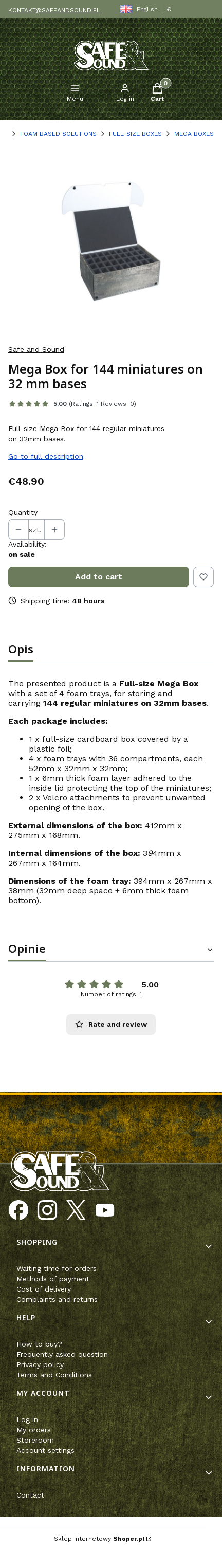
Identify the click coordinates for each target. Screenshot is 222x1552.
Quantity (23, 512)
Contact (30, 1495)
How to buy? (39, 1344)
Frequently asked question (62, 1354)
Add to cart (98, 577)
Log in (27, 1419)
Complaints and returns (57, 1299)
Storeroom (35, 1440)
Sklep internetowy (99, 1538)
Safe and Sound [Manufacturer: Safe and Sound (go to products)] (36, 349)
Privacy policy (40, 1364)
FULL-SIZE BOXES (135, 133)
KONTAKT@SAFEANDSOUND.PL (54, 10)
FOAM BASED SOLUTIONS (58, 133)
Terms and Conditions (54, 1375)
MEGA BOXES (194, 133)
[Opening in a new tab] (18, 1210)
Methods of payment (52, 1279)
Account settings (45, 1450)
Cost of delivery (43, 1289)
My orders (33, 1430)
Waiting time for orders (56, 1268)
